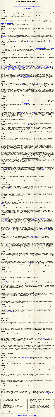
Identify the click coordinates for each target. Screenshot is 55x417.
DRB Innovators (25, 357)
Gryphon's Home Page (23, 3)
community (9, 311)
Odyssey (50, 20)
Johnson (21, 112)
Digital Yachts (35, 219)
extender (46, 218)
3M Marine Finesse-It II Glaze (25, 67)
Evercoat (24, 29)
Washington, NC (33, 309)
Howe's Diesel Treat (49, 360)
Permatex (19, 37)
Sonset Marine (47, 116)
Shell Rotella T (37, 217)
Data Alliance (5, 219)
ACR (7, 243)
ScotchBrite (9, 23)
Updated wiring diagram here (36, 236)
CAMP (52, 48)
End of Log (27, 8)
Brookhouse (8, 188)
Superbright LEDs (12, 69)
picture (34, 112)
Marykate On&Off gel (44, 338)
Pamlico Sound (24, 309)
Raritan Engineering (25, 76)
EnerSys (29, 21)
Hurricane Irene (9, 281)
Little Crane (26, 103)
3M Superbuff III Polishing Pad (42, 67)
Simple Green (17, 41)
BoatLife (21, 84)
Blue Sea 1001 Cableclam (44, 229)
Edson (6, 168)
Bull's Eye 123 (49, 41)
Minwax (18, 393)
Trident (29, 124)
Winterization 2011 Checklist (20, 6)
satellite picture (4, 307)
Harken (9, 264)
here (42, 244)
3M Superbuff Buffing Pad (48, 66)
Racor (14, 86)
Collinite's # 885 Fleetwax (13, 68)
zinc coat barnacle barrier (41, 48)
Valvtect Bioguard (30, 360)
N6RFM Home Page (33, 3)
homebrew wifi (41, 218)
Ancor (42, 169)
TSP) (27, 41)
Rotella (38, 349)
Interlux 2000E (4, 36)
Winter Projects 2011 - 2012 (34, 6)
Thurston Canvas (4, 266)
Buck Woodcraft (47, 392)
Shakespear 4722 (12, 229)
